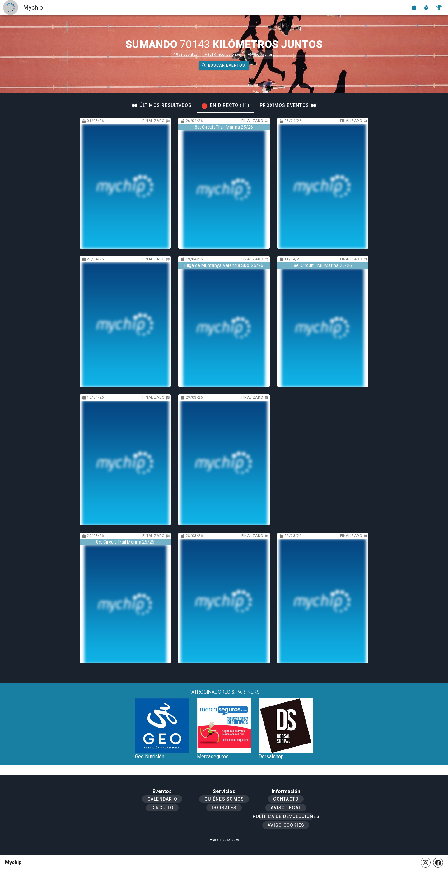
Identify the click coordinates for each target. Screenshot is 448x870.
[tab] (162, 105)
